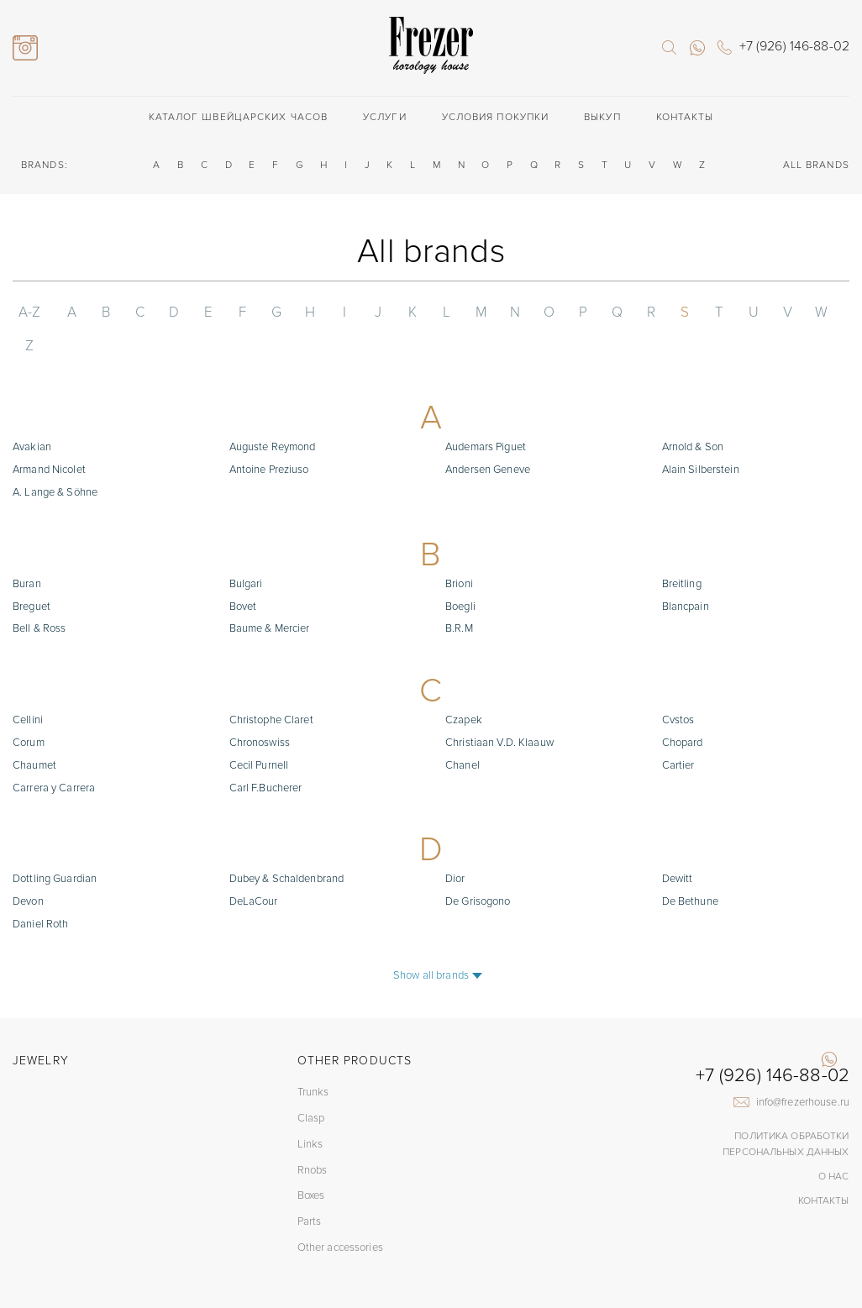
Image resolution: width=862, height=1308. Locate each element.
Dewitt (677, 845)
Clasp (311, 1085)
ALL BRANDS (816, 165)
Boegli (460, 573)
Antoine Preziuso (269, 436)
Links (310, 1111)
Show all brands (431, 941)
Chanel (462, 731)
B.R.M (459, 594)
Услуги (385, 117)
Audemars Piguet (485, 413)
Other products (354, 1027)
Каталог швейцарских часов (239, 117)
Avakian (32, 413)
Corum (29, 709)
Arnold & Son (693, 413)
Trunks (313, 1059)
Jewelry (41, 1027)
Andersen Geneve (487, 436)
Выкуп (602, 117)
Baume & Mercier (269, 594)
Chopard (682, 709)
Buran (27, 550)
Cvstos (678, 686)
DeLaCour (253, 868)
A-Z (28, 312)
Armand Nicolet (49, 436)
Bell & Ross (39, 594)
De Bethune (690, 868)
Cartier (678, 731)
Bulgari (246, 550)
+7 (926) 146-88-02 (772, 1042)
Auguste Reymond (272, 413)
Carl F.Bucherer (265, 754)
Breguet (31, 573)
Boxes (311, 1162)
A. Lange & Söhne (55, 458)
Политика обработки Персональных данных (786, 1110)
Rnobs (312, 1136)
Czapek (463, 686)
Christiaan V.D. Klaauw (499, 709)
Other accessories (340, 1214)
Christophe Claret (271, 686)
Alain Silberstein (700, 436)
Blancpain (685, 573)
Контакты (685, 117)
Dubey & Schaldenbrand (286, 845)
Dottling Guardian (55, 845)
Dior (455, 845)
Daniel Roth (40, 890)
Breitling (682, 550)
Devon (28, 868)
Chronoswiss (259, 709)
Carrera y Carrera (54, 754)
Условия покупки (495, 117)
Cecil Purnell (259, 731)
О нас (833, 1143)
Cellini (28, 686)
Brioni (459, 550)
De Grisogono (478, 868)
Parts (309, 1188)
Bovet (243, 573)
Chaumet (34, 731)
